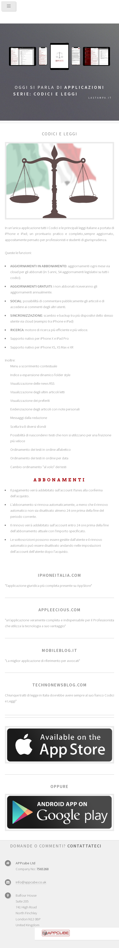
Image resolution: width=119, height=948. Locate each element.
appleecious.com (59, 610)
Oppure (59, 786)
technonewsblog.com (59, 685)
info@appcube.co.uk (31, 882)
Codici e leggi (59, 134)
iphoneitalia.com (59, 575)
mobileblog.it (59, 650)
